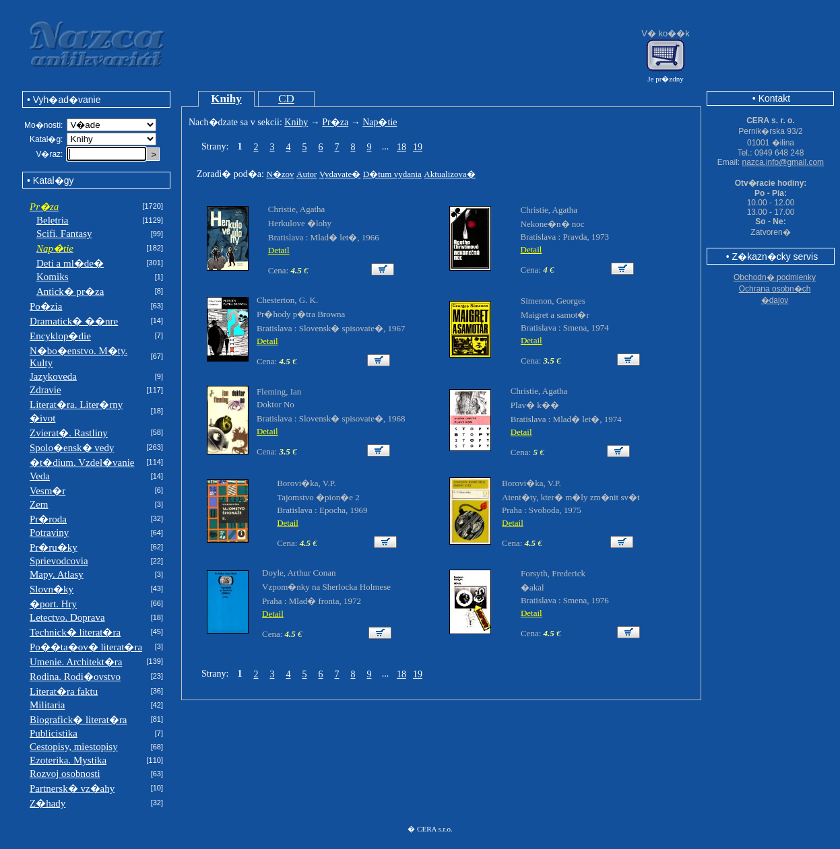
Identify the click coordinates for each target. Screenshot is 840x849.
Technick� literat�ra (75, 632)
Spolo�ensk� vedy (72, 447)
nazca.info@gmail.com (783, 162)
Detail (279, 250)
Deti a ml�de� (70, 263)
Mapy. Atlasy (57, 574)
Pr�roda (48, 519)
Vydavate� (339, 174)
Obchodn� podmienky (775, 277)
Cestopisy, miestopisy (74, 746)
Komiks (52, 276)
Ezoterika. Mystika (68, 760)
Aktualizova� (450, 174)
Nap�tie (379, 122)
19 (417, 147)
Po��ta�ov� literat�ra (86, 647)
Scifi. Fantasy (64, 233)
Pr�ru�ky (53, 547)
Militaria (47, 705)
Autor (306, 174)
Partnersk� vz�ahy (72, 788)
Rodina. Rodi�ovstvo (75, 676)
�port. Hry (53, 604)
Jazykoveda (53, 376)
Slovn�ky (51, 589)
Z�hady (47, 803)
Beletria (52, 220)
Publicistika (53, 733)
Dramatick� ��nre (74, 321)
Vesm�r (47, 490)
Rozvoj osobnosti (65, 773)
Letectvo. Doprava (67, 617)
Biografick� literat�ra (78, 719)
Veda (40, 476)
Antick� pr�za (70, 291)
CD (286, 98)
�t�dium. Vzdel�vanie (82, 462)
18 (401, 147)
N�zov (280, 174)
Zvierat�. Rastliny (69, 433)
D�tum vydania (392, 174)
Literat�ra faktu (64, 691)
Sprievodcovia (59, 560)
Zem (39, 504)
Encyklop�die (60, 336)
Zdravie (45, 389)
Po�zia (46, 306)
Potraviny (49, 532)
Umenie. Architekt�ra (76, 661)
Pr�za (335, 122)
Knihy (226, 98)
